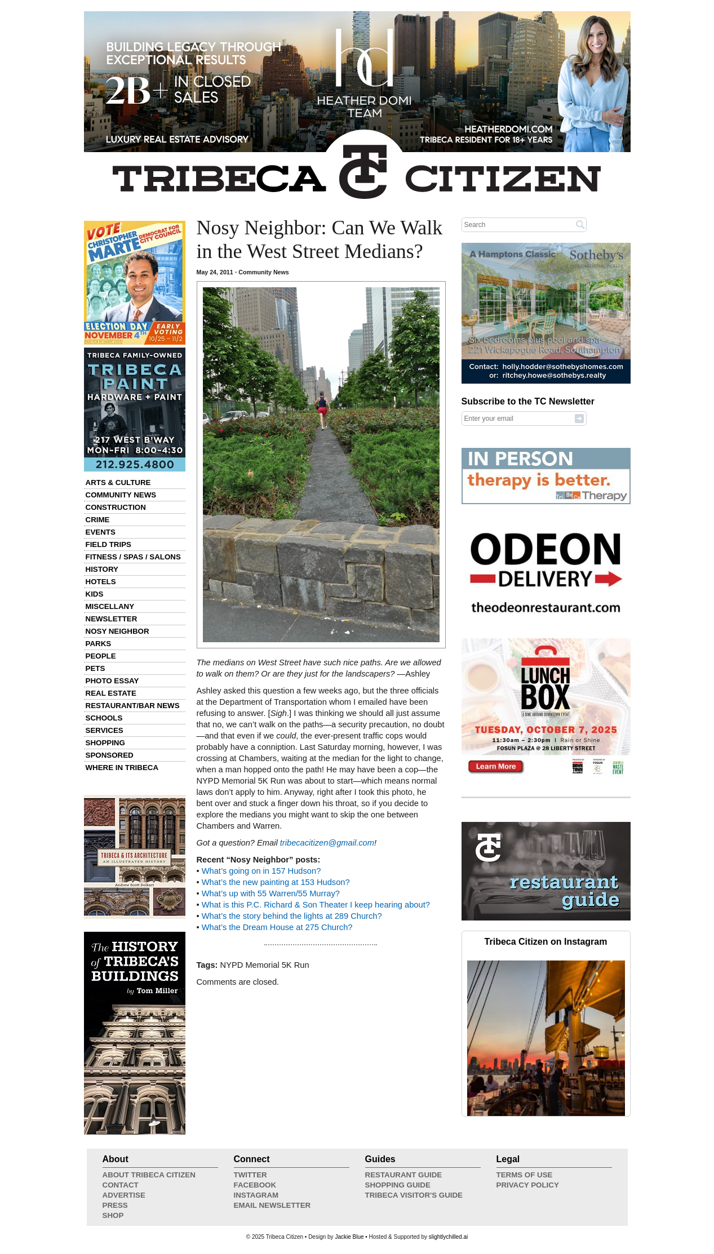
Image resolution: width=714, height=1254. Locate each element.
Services (104, 730)
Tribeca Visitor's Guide (414, 1195)
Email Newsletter (272, 1205)
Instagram (256, 1195)
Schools (104, 718)
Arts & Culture (118, 482)
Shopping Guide (398, 1185)
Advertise (124, 1195)
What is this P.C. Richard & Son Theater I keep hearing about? (316, 904)
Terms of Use (524, 1175)
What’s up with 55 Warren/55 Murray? (271, 893)
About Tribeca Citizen (149, 1175)
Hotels (101, 581)
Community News (121, 495)
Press (115, 1205)
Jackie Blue (349, 1237)
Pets (95, 668)
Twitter (250, 1175)
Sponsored (110, 755)
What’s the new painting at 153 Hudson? (276, 882)
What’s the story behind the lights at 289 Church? (292, 916)
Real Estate (111, 693)
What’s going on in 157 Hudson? (261, 870)
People (101, 656)
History (102, 569)
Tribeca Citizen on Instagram (546, 941)
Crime (98, 519)
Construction (116, 507)
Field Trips (108, 544)
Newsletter (112, 619)
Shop (113, 1215)
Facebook (255, 1185)
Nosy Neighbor (117, 631)
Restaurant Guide (403, 1175)
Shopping (105, 743)
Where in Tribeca (122, 767)
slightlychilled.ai (448, 1237)
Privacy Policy (527, 1185)
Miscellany (110, 606)
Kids (95, 594)
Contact (121, 1185)
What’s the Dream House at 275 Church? (277, 927)
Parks (99, 643)
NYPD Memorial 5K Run (264, 965)
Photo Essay (112, 681)
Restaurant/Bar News (133, 705)
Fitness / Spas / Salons (133, 557)
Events (101, 532)
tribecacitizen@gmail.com (327, 842)
